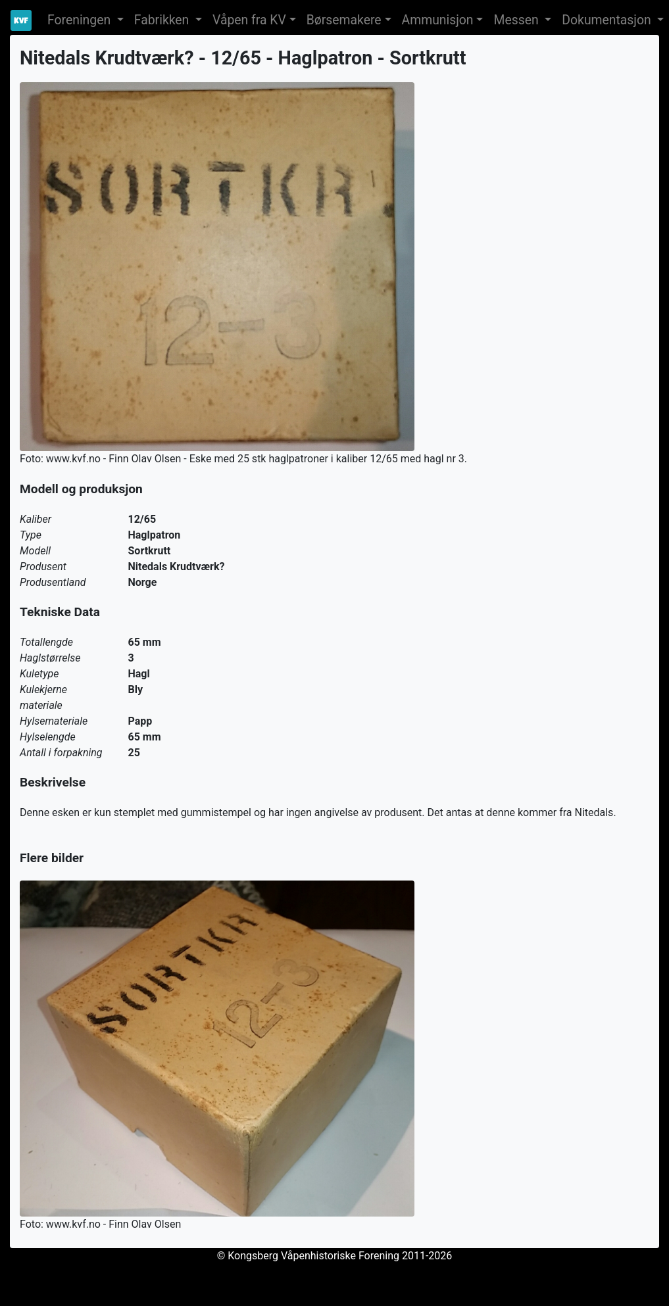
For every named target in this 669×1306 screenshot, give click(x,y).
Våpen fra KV (249, 20)
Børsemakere (344, 20)
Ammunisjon (438, 20)
